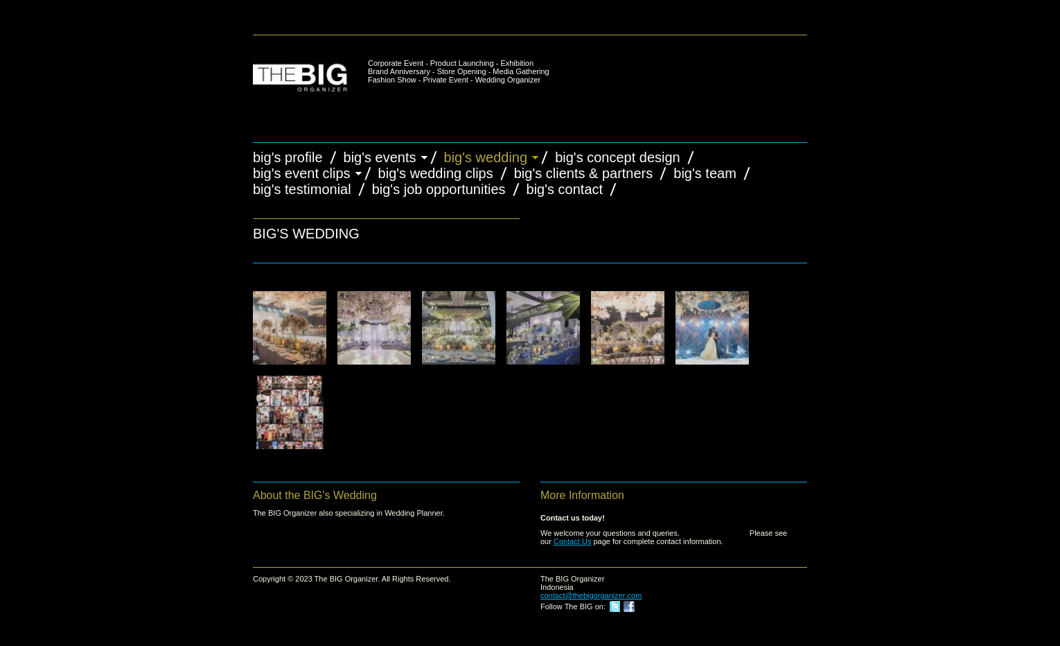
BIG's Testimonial (302, 189)
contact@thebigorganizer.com (591, 595)
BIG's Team (704, 173)
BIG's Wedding (486, 157)
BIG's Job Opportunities (439, 189)
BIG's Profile (288, 157)
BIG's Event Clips (302, 173)
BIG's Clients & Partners (583, 173)
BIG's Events (380, 157)
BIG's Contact (565, 189)
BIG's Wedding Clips (435, 173)
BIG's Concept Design (617, 157)
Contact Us (572, 541)
